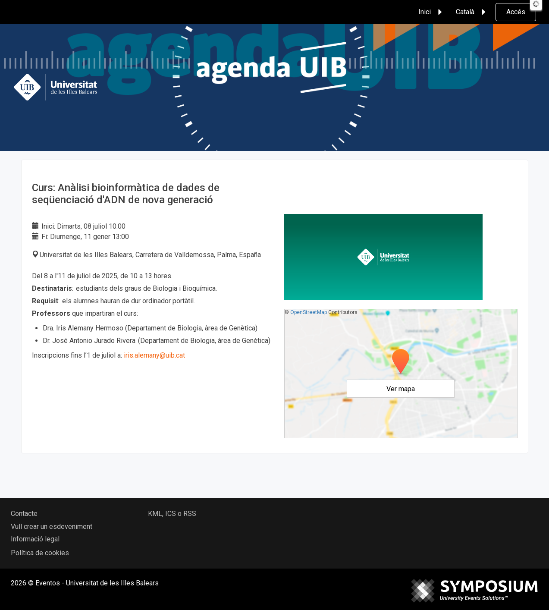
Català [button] (472, 12)
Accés (515, 12)
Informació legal (35, 539)
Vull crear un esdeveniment (51, 526)
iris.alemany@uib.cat (155, 355)
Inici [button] (431, 12)
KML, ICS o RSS (172, 513)
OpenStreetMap (308, 312)
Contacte (24, 513)
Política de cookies (40, 553)
